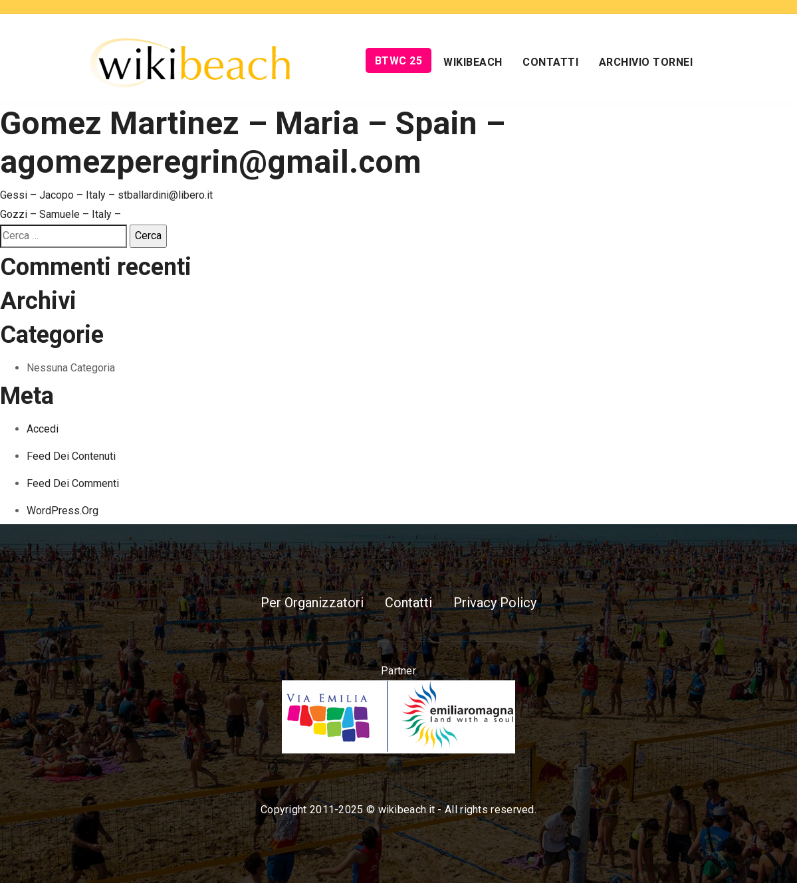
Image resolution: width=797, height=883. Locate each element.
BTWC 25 (399, 60)
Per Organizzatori (312, 603)
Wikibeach (473, 62)
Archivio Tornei (646, 62)
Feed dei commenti (73, 483)
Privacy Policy (494, 603)
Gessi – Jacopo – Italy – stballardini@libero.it (106, 195)
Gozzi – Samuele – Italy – (60, 214)
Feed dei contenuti (71, 456)
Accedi (42, 429)
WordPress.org (62, 510)
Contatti (550, 62)
